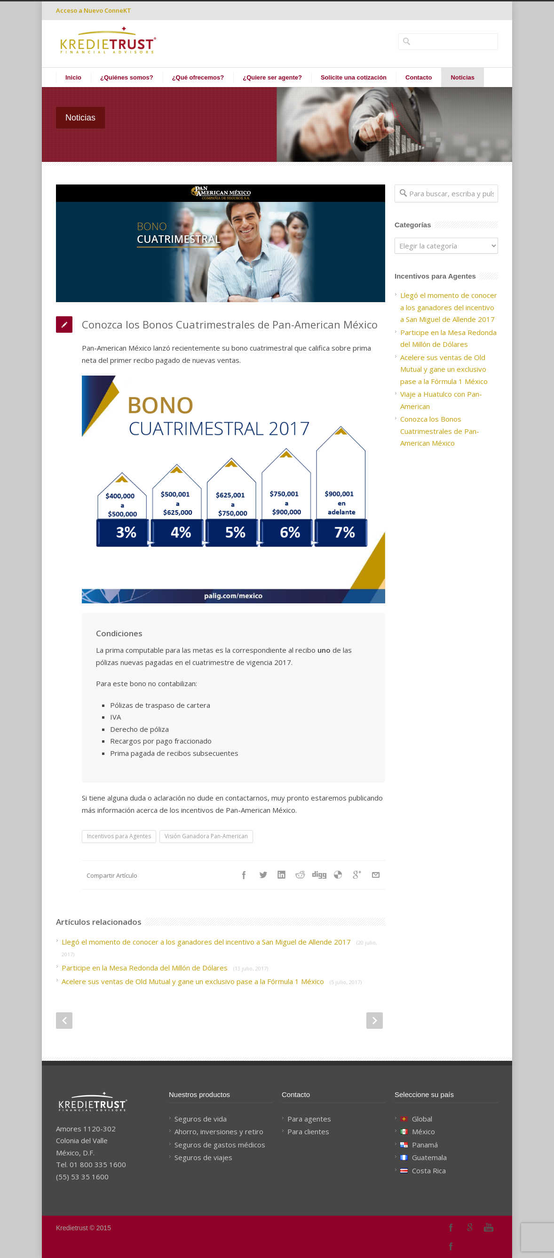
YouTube (488, 1227)
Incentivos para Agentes (119, 836)
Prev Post (64, 1020)
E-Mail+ (375, 874)
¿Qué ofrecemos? (198, 77)
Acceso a (93, 10)
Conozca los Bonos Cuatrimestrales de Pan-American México (439, 431)
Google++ (357, 874)
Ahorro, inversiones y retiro (218, 1131)
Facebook (244, 874)
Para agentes (309, 1118)
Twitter (262, 874)
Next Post (374, 1020)
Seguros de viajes (203, 1157)
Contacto (418, 77)
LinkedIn (281, 874)
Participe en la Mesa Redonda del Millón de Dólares (165, 967)
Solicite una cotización (354, 77)
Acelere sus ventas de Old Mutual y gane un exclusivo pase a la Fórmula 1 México (212, 981)
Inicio (73, 77)
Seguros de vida (200, 1118)
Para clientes (308, 1131)
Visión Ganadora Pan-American (206, 836)
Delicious (338, 874)
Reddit (300, 874)
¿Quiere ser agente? (272, 77)
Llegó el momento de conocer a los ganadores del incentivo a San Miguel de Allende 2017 (448, 307)
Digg (319, 874)
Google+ (469, 1227)
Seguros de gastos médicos (219, 1144)
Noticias (463, 77)
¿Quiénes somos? (126, 77)
